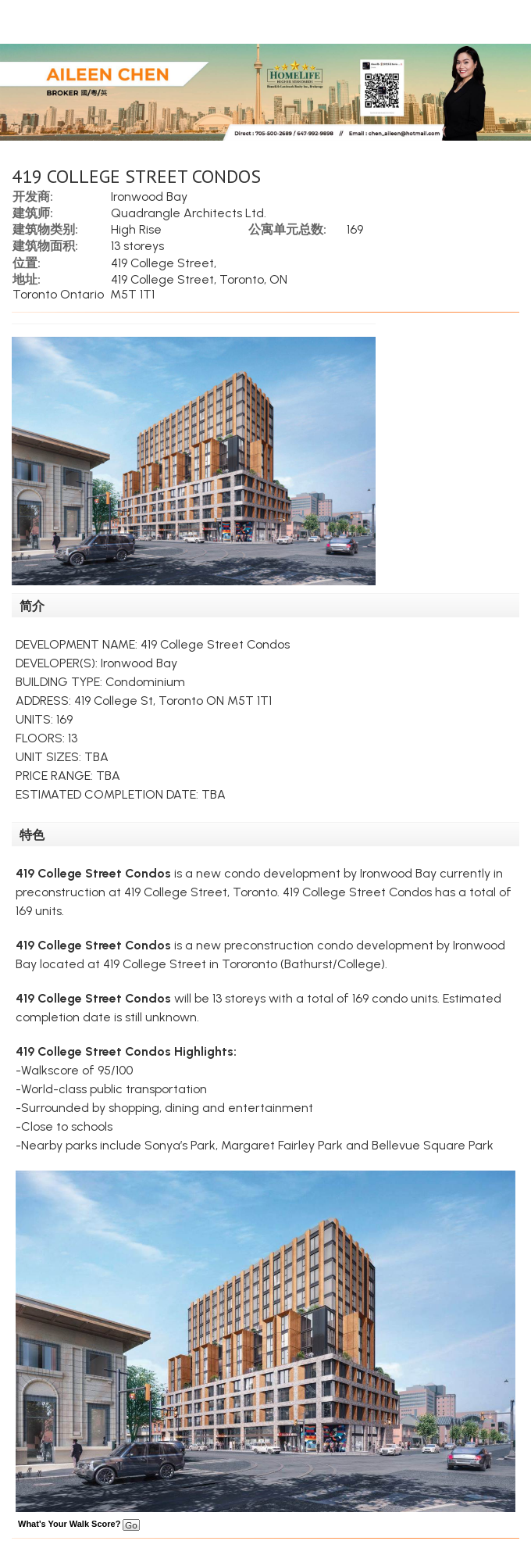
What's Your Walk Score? (79, 1523)
